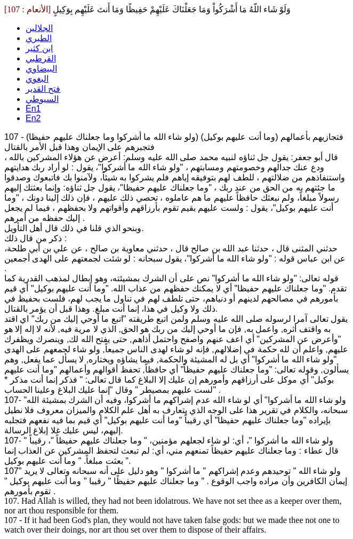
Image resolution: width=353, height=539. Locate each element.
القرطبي (41, 58)
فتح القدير (43, 88)
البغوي (37, 78)
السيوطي (42, 99)
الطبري (39, 38)
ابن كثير (39, 48)
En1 (33, 108)
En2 (33, 118)
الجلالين (39, 28)
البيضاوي (41, 68)
